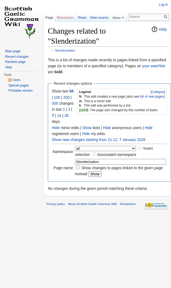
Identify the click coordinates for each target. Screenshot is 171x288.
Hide (56, 128)
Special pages (18, 85)
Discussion (65, 17)
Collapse (158, 92)
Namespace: (63, 151)
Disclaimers (128, 204)
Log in (163, 5)
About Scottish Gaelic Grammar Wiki (92, 204)
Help (163, 29)
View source (99, 17)
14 (59, 115)
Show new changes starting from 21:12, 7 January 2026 (98, 139)
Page (49, 17)
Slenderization (65, 50)
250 (66, 97)
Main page (12, 51)
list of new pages (152, 96)
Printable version (20, 90)
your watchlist (153, 66)
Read (82, 17)
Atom (16, 80)
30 (66, 115)
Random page (15, 62)
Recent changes (17, 57)
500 (55, 103)
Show (87, 128)
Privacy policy (55, 204)
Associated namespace (116, 154)
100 (57, 97)
